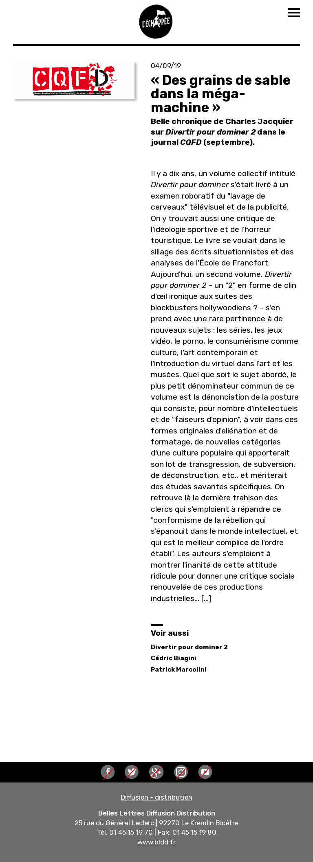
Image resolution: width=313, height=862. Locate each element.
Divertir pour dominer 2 (189, 647)
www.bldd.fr (156, 842)
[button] (73, 80)
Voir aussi (170, 633)
